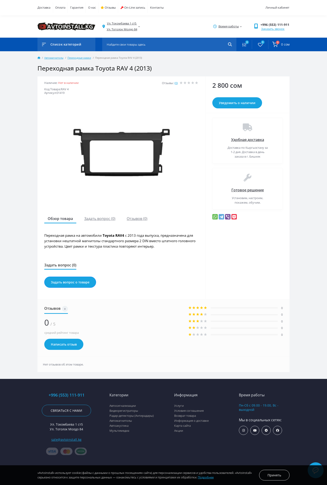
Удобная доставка (247, 139)
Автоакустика (119, 426)
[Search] (229, 44)
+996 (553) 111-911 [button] (274, 24)
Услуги (179, 406)
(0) (176, 83)
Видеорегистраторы (123, 411)
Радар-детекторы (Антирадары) (131, 416)
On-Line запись (133, 7)
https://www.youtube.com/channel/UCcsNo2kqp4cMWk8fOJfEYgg (255, 430)
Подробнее (206, 477)
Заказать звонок (273, 29)
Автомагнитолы (53, 57)
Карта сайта (182, 426)
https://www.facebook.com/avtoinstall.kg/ (277, 430)
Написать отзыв (64, 344)
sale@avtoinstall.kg (66, 439)
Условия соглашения (189, 411)
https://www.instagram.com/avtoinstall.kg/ (243, 430)
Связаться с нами (66, 410)
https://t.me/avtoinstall (266, 430)
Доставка (43, 7)
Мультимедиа (119, 431)
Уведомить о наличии (237, 103)
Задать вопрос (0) (99, 218)
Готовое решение (247, 190)
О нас (92, 7)
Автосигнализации (122, 406)
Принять (274, 475)
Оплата (60, 7)
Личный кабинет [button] (277, 7)
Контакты (157, 7)
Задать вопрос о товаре (70, 282)
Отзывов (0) (137, 218)
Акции (178, 431)
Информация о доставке (191, 421)
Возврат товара (185, 416)
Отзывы (108, 7)
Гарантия (76, 7)
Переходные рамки (79, 57)
